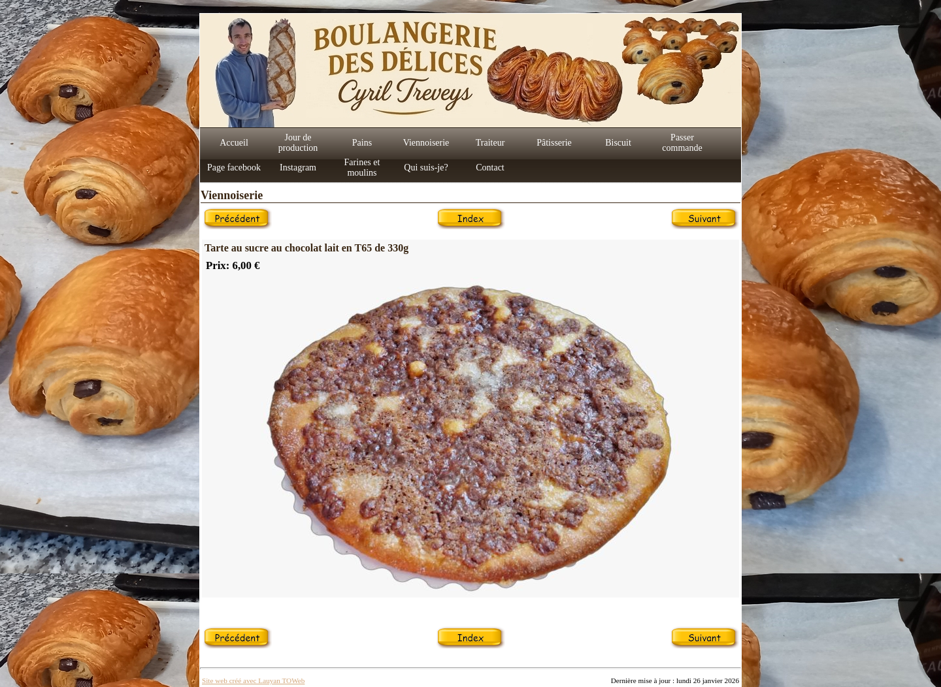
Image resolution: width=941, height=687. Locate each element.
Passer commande (682, 143)
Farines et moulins (362, 167)
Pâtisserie (554, 143)
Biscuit (618, 143)
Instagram (298, 167)
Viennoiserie (426, 143)
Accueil (234, 143)
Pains (362, 143)
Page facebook (234, 167)
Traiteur (490, 143)
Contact (490, 167)
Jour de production (298, 143)
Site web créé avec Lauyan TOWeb (253, 680)
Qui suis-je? (426, 167)
